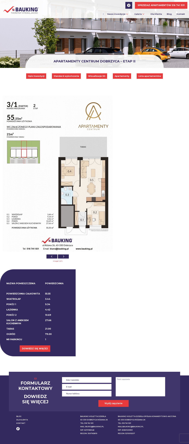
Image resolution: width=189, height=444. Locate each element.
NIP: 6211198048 (87, 430)
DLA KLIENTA (22, 420)
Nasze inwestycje (117, 14)
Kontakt (181, 14)
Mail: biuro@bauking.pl (92, 427)
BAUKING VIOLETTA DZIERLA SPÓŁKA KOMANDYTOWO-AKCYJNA (147, 416)
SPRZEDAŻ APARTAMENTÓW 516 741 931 (161, 5)
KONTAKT (20, 423)
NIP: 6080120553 (125, 430)
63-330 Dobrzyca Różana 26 (94, 420)
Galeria (139, 14)
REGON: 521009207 (126, 433)
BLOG (18, 416)
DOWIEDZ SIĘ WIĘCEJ (35, 348)
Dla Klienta (156, 14)
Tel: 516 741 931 (86, 423)
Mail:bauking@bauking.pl (130, 427)
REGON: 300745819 (88, 433)
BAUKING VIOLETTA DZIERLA (93, 416)
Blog (169, 14)
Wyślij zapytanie (114, 403)
